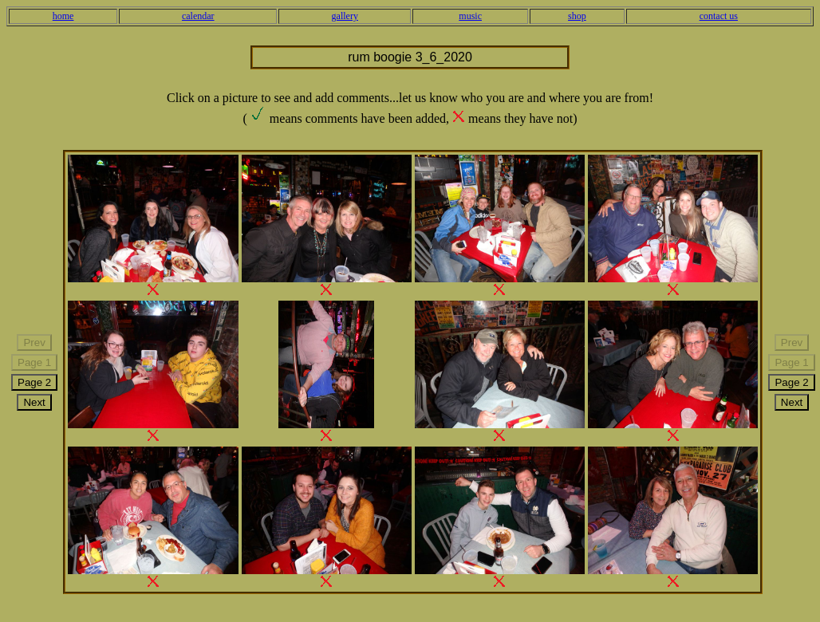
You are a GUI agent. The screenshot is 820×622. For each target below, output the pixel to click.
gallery (345, 16)
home (63, 16)
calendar (198, 16)
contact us (719, 16)
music (470, 16)
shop (577, 16)
